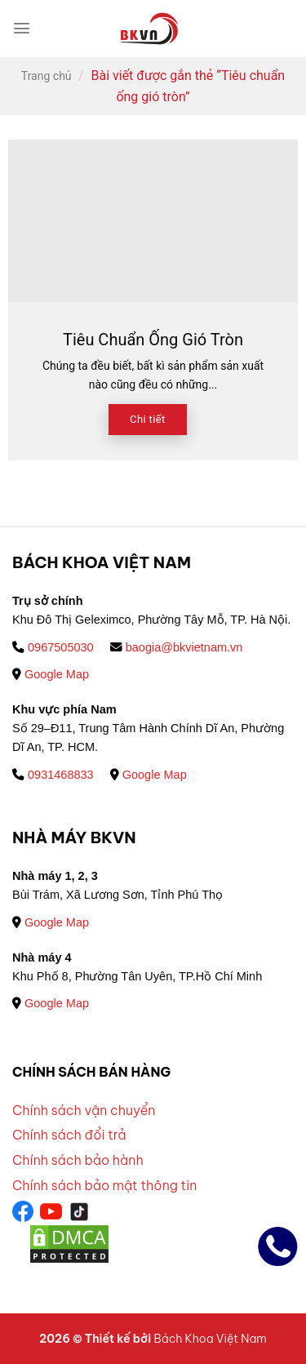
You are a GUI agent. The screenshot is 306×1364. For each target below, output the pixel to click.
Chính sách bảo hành (78, 1160)
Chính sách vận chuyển (83, 1110)
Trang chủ (46, 75)
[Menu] (21, 28)
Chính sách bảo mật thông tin (104, 1185)
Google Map (50, 674)
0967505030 (53, 647)
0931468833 (53, 774)
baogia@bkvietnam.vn (176, 647)
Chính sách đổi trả (69, 1134)
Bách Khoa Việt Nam (209, 1338)
